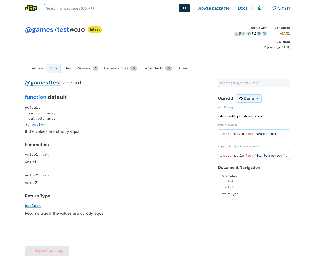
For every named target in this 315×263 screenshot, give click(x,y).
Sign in (281, 8)
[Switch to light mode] (260, 8)
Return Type (230, 194)
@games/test (43, 82)
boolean (40, 124)
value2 (229, 187)
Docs (242, 8)
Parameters (229, 176)
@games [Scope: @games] (39, 29)
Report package (46, 250)
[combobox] (111, 8)
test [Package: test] (63, 29)
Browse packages (213, 8)
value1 (229, 181)
